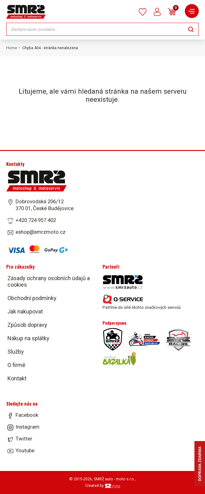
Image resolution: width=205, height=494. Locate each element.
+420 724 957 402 (36, 220)
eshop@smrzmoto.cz (41, 232)
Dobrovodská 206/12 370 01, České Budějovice (45, 204)
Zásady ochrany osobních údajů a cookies (48, 281)
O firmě (16, 365)
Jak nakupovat (25, 311)
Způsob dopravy (27, 325)
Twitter (24, 438)
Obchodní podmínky (32, 298)
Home (11, 48)
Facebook (27, 415)
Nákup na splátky (28, 338)
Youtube (25, 450)
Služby (15, 351)
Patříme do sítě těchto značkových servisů (141, 302)
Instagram (27, 427)
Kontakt (16, 378)
